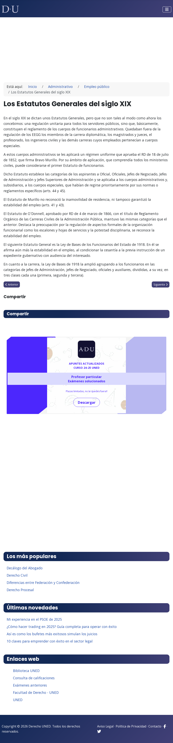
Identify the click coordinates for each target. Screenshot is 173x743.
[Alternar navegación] (167, 9)
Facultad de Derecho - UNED (36, 692)
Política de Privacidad (131, 726)
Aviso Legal (105, 726)
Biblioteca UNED (26, 670)
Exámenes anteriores (30, 685)
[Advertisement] (86, 48)
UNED (17, 699)
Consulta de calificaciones (34, 678)
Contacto (154, 726)
